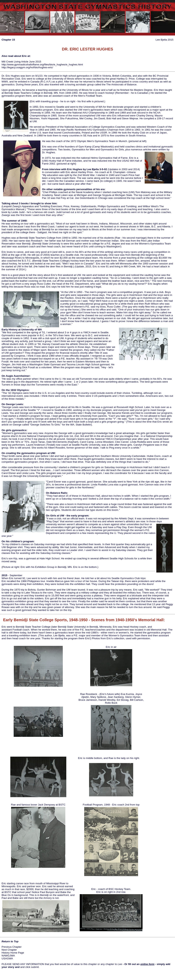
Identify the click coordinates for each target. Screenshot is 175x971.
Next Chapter (9, 949)
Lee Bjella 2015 (164, 39)
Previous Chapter (12, 946)
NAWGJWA (8, 955)
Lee (120, 964)
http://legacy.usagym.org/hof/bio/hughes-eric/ (27, 67)
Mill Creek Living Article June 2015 (21, 61)
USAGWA (7, 958)
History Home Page (13, 952)
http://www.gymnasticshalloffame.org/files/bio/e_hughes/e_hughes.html (42, 64)
